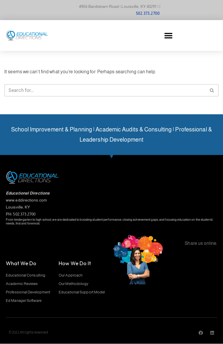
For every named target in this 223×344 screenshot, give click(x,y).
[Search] (105, 90)
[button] (168, 35)
